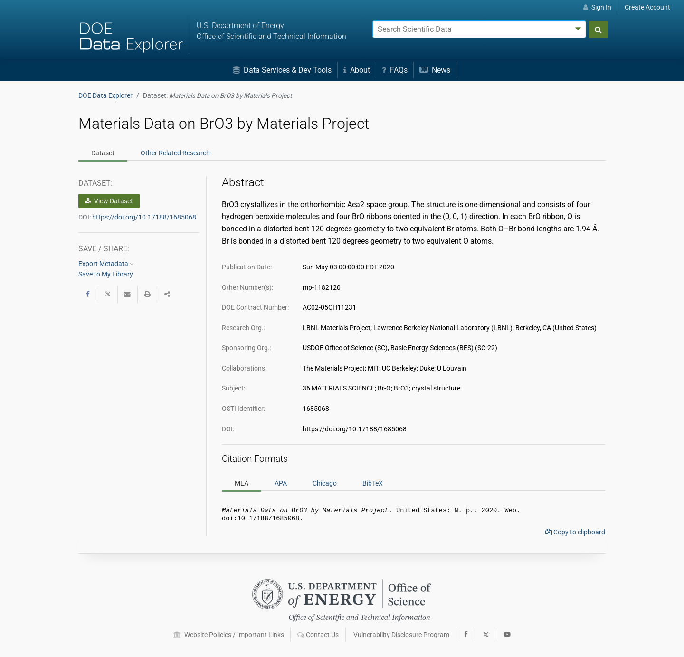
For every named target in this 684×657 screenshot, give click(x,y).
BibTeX (372, 483)
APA (281, 483)
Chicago (325, 483)
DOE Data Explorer (105, 95)
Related (175, 153)
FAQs (395, 70)
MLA (241, 483)
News (434, 70)
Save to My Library (105, 274)
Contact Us (318, 634)
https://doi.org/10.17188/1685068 (144, 217)
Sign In (597, 7)
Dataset (102, 153)
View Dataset (109, 201)
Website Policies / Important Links (228, 634)
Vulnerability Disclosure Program (401, 634)
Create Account (647, 7)
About (356, 70)
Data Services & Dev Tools (282, 70)
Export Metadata (106, 263)
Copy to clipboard (575, 534)
